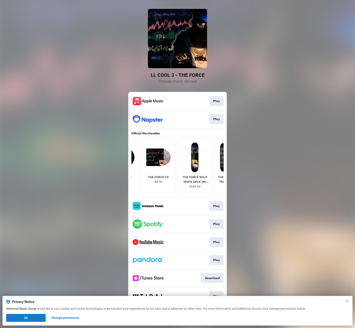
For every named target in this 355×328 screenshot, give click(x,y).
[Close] (347, 301)
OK (26, 318)
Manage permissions (65, 318)
